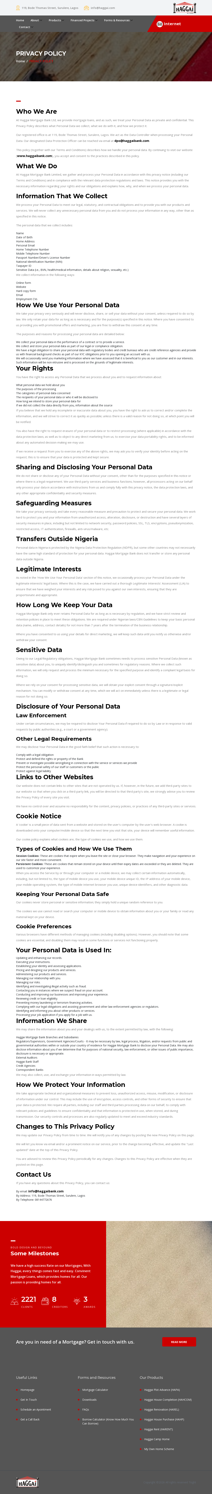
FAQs (85, 1409)
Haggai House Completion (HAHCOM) (168, 1399)
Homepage (27, 1390)
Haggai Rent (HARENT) (158, 1429)
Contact (24, 27)
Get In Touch (29, 1399)
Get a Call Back (30, 1419)
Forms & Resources (117, 20)
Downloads (89, 1399)
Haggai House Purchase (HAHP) (164, 1419)
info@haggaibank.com (46, 1191)
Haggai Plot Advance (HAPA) (162, 1390)
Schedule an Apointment (36, 1409)
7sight (192, 1482)
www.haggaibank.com (34, 156)
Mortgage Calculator (95, 1390)
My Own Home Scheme (159, 1449)
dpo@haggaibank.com (131, 141)
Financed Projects (82, 20)
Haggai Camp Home (157, 1439)
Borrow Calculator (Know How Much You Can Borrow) (108, 1421)
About (35, 20)
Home (20, 20)
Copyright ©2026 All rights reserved (166, 1482)
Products (55, 20)
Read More (179, 1342)
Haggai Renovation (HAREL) (161, 1409)
